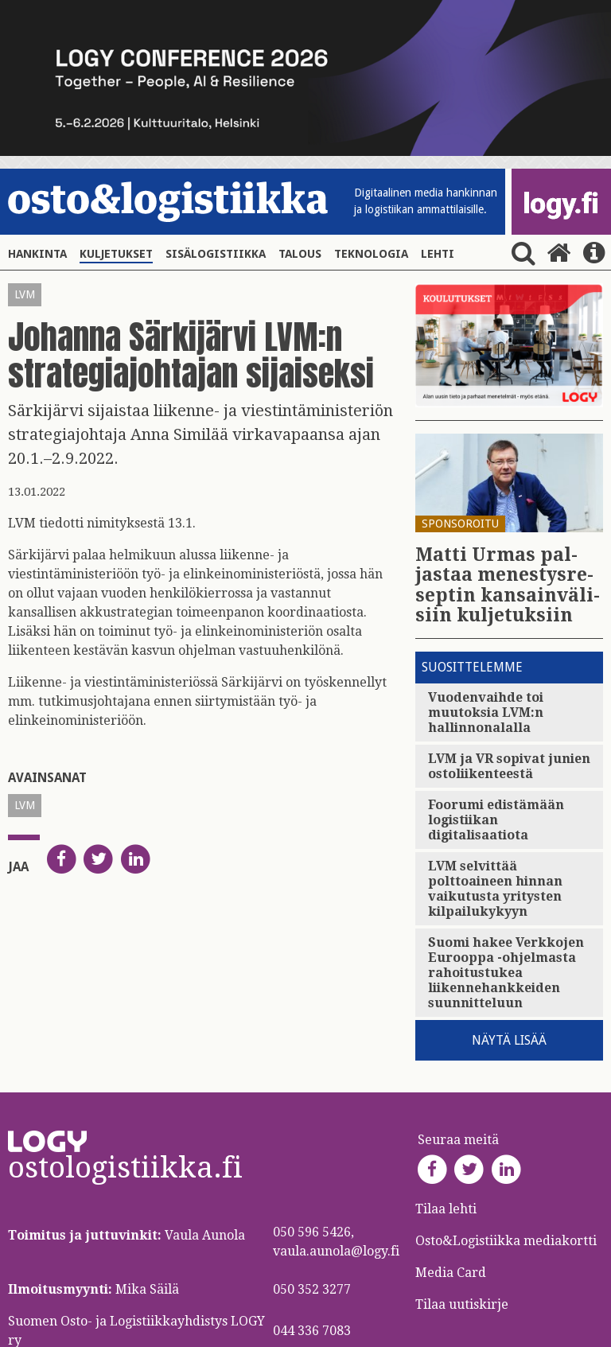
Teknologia (371, 253)
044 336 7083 (312, 1330)
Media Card (452, 1272)
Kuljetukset (116, 253)
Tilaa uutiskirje (461, 1304)
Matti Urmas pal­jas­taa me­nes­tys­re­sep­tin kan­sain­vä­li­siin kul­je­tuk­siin (507, 585)
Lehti (437, 253)
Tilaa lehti (446, 1209)
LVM (24, 294)
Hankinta (37, 253)
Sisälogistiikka (215, 253)
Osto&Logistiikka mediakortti (506, 1240)
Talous (299, 253)
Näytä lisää (509, 1040)
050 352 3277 (312, 1289)
